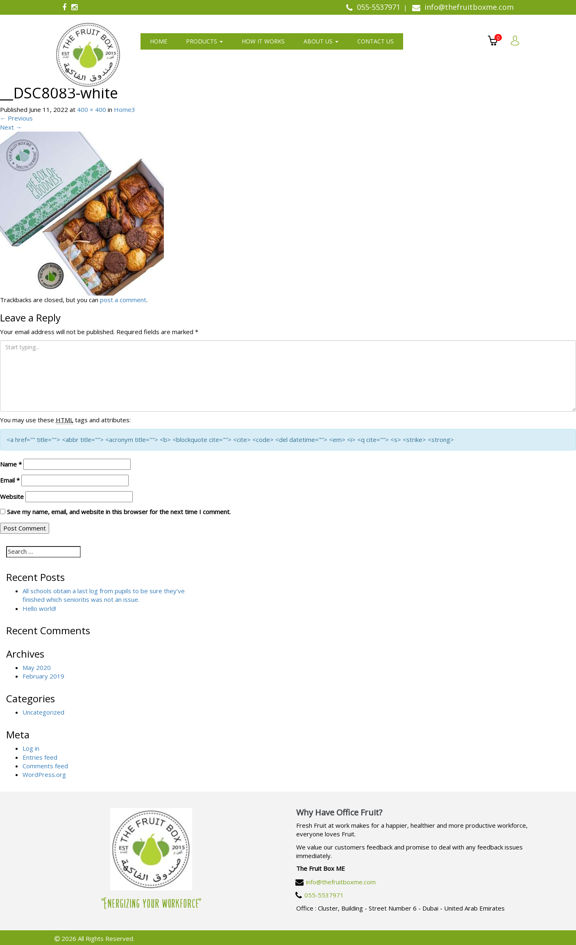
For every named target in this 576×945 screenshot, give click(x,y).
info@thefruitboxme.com (341, 882)
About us (321, 41)
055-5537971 (324, 895)
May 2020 (37, 667)
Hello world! (39, 608)
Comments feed (45, 766)
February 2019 (43, 676)
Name (11, 464)
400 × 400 (91, 109)
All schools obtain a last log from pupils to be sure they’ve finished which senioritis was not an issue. (104, 595)
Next (11, 127)
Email (10, 480)
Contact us (375, 41)
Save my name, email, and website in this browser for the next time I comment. (119, 512)
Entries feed (40, 757)
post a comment (123, 300)
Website (12, 496)
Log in (31, 748)
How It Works (263, 41)
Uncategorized (43, 712)
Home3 (124, 109)
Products (204, 41)
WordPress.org (44, 774)
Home (158, 41)
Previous (16, 118)
